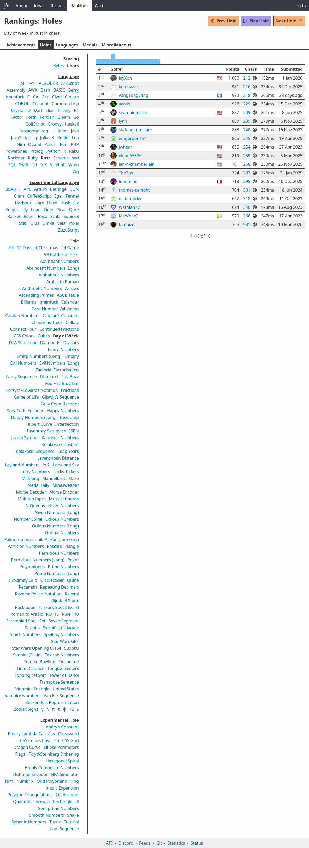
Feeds (145, 843)
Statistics (176, 843)
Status (197, 843)
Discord (125, 843)
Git (159, 843)
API (109, 843)
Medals (89, 45)
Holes (46, 45)
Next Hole (289, 21)
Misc (116, 45)
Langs (67, 45)
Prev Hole (223, 21)
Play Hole (256, 21)
